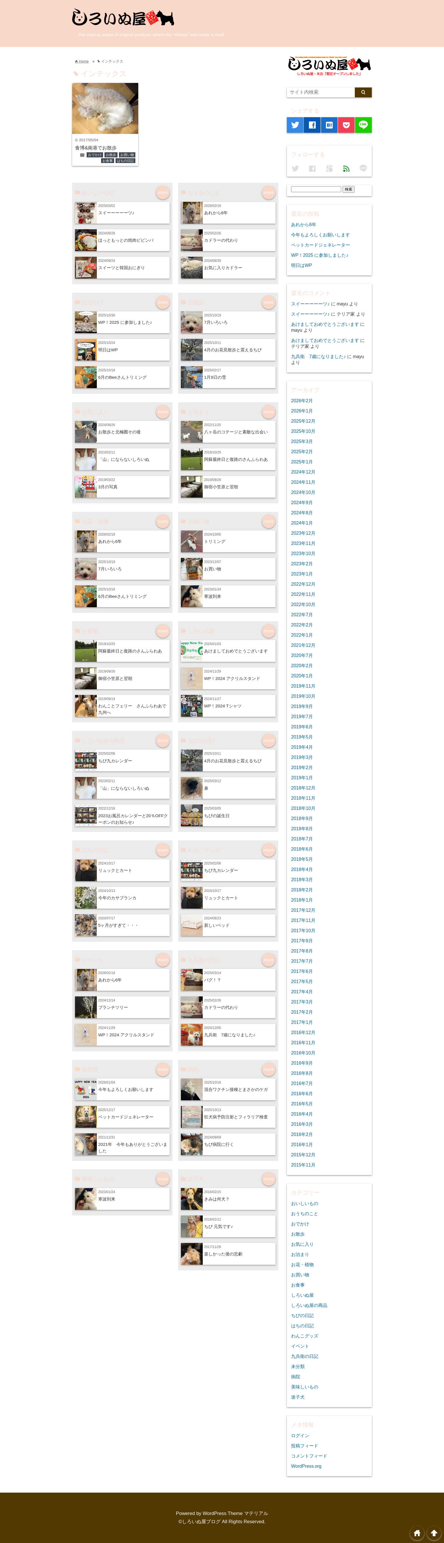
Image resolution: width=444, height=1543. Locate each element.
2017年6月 (302, 971)
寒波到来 (212, 596)
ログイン (300, 1435)
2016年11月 (303, 1042)
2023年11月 (303, 543)
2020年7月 (302, 655)
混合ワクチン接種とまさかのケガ (236, 1089)
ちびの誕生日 (217, 815)
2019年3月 (302, 757)
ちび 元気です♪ (218, 1226)
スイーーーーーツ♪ (116, 212)
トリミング (214, 541)
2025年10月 (303, 431)
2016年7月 (302, 1083)
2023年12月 (303, 533)
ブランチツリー (113, 1007)
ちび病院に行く (219, 1144)
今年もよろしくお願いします (125, 1089)
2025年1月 (302, 461)
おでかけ (95, 155)
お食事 (108, 161)
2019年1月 (302, 777)
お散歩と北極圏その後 (119, 431)
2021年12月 (303, 645)
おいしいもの (304, 1203)
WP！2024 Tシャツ (223, 705)
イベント (300, 1346)
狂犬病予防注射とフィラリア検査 (236, 1116)
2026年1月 (302, 410)
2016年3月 (302, 1124)
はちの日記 (125, 161)
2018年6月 (302, 848)
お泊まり (300, 1254)
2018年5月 (302, 859)
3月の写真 (108, 486)
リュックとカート (115, 870)
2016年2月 (302, 1134)
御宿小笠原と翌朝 (221, 486)
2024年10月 (303, 492)
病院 (295, 1376)
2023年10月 (303, 553)
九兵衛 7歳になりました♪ (229, 1034)
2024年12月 (303, 471)
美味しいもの (304, 1386)
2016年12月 (303, 1032)
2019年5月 (302, 736)
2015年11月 (303, 1164)
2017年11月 (303, 920)
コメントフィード (309, 1455)
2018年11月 (303, 798)
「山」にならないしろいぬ (123, 459)
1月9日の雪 (215, 377)
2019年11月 (303, 685)
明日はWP (108, 349)
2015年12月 (303, 1154)
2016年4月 (302, 1113)
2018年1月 (302, 899)
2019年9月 (302, 706)
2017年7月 (302, 961)
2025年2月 (302, 451)
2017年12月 (303, 910)
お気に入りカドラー (223, 267)
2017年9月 (302, 940)
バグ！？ (212, 979)
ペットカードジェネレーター (125, 1116)
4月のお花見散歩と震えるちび (233, 349)
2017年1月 (302, 1022)
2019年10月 (303, 696)
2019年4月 (302, 747)
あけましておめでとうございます (236, 651)
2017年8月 (302, 950)
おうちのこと (304, 1213)
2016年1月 (302, 1144)
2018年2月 (302, 889)
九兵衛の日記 (304, 1356)
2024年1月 (302, 522)
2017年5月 (302, 981)
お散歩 (111, 155)
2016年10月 (303, 1052)
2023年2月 (302, 563)
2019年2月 (302, 767)
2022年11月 (303, 594)
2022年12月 (303, 584)
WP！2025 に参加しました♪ (125, 322)
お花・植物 (302, 1264)
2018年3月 (302, 879)
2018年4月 (302, 869)
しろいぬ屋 (302, 1295)
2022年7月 (302, 614)
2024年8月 (302, 512)
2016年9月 (302, 1062)
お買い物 (127, 155)
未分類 (298, 1366)
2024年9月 (302, 502)
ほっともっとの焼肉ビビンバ (125, 240)
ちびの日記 (302, 1315)
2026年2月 (302, 400)
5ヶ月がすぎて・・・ (118, 925)
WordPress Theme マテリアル (235, 1513)
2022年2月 (302, 624)
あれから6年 (216, 212)
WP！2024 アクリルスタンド (232, 678)
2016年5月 (302, 1103)
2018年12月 (303, 787)
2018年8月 (302, 828)
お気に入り (302, 1244)
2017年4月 (302, 991)
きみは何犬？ (217, 1199)
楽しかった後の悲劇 (223, 1253)
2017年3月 (302, 1001)
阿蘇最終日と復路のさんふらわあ (236, 459)
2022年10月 (303, 604)
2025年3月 (302, 441)
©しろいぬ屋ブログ (199, 1521)
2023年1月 (302, 573)
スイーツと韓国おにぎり (121, 267)
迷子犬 (298, 1396)
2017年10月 (303, 930)
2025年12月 (303, 420)
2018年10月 (303, 808)
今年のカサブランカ (117, 897)
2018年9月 (302, 818)
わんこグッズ (304, 1335)
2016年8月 (302, 1073)
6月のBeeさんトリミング (122, 377)
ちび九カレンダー (115, 760)
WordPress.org (306, 1466)
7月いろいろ (216, 322)
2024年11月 (303, 482)
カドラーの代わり (221, 240)
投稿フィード (304, 1445)
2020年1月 (302, 675)
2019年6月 (302, 726)
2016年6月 (302, 1093)
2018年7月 (302, 838)
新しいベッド (217, 925)
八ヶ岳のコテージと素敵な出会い (236, 431)
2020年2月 (302, 665)
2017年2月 (302, 1012)
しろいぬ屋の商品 (309, 1305)
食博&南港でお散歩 (96, 148)
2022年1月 (302, 634)
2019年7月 (302, 716)
